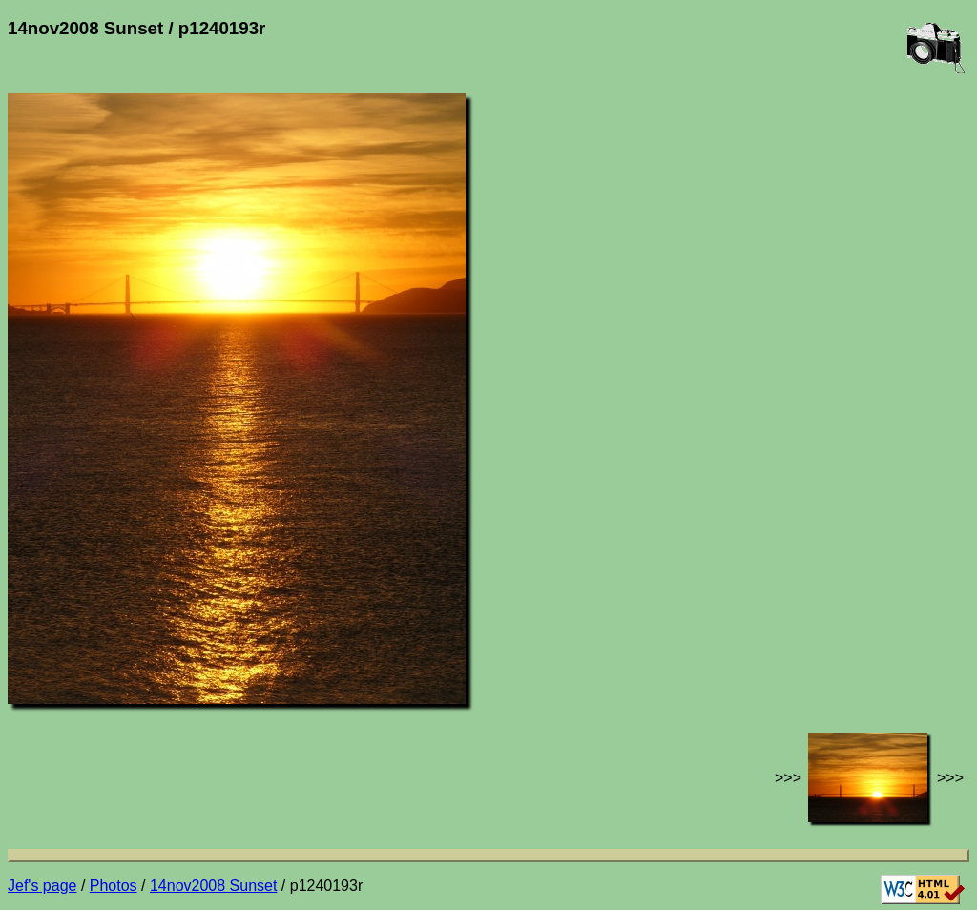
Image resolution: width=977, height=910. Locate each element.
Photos (113, 886)
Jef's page (42, 886)
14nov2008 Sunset (213, 886)
